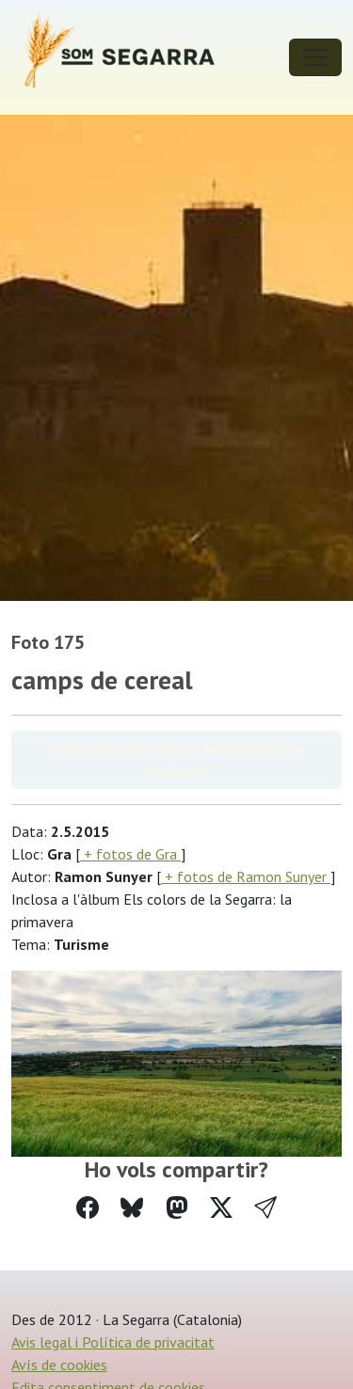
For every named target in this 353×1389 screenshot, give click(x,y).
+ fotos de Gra (130, 853)
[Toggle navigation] (315, 57)
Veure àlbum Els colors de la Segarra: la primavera (177, 760)
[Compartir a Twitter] (221, 1208)
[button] (265, 1208)
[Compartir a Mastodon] (177, 1208)
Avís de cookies (59, 1364)
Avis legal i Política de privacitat (113, 1342)
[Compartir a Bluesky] (131, 1208)
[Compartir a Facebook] (87, 1208)
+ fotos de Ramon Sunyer (245, 876)
